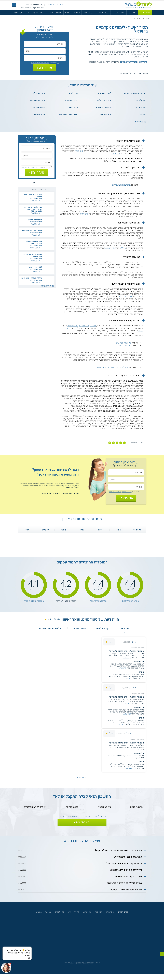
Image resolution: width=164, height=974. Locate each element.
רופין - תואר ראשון (35, 219)
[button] (102, 141)
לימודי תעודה (118, 12)
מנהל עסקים (84, 325)
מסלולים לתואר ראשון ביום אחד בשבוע (113, 367)
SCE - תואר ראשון (35, 267)
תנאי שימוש (87, 912)
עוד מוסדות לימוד (47, 285)
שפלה (63, 529)
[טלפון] (45, 51)
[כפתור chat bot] (6, 968)
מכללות (123, 248)
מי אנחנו (60, 5)
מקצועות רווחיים (124, 345)
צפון (119, 529)
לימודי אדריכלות (125, 296)
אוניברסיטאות (110, 248)
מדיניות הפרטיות (73, 912)
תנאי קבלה (79, 151)
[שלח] (82, 822)
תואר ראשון (145, 12)
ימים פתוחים (110, 912)
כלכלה (93, 325)
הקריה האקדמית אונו (130, 601)
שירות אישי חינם (36, 198)
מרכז (82, 529)
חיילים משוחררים (35, 12)
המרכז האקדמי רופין (98, 601)
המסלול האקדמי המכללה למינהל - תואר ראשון (33, 208)
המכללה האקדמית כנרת (34, 601)
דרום (100, 529)
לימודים (148, 18)
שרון (27, 529)
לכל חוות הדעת (82, 777)
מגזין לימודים (59, 912)
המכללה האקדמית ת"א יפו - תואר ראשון (32, 255)
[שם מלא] (45, 44)
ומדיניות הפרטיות (36, 63)
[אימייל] (45, 58)
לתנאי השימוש (45, 63)
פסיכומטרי (103, 12)
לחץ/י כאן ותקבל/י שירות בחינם (133, 61)
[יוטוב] (85, 935)
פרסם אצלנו (50, 5)
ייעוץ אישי (18, 12)
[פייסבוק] (80, 936)
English (39, 912)
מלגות (67, 12)
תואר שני (132, 12)
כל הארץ (137, 529)
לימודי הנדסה (72, 325)
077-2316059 (36, 211)
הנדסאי (77, 12)
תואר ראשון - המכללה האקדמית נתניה (34, 242)
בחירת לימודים (55, 12)
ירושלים (45, 529)
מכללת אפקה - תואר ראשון (32, 230)
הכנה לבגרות (89, 12)
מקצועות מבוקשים (123, 342)
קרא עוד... (127, 657)
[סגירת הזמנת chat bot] (29, 958)
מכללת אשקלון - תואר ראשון (31, 278)
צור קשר (48, 912)
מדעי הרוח (84, 213)
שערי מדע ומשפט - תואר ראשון (33, 195)
